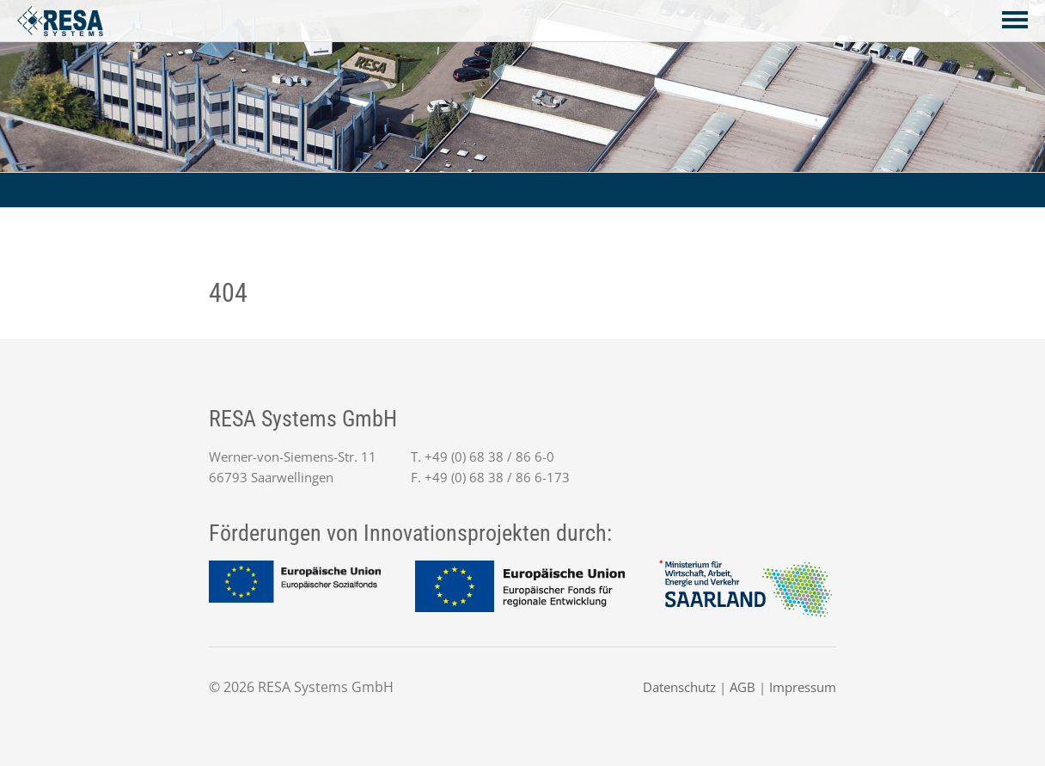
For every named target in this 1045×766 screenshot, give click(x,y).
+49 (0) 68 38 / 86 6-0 (489, 456)
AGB (742, 687)
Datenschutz (679, 687)
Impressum (802, 687)
